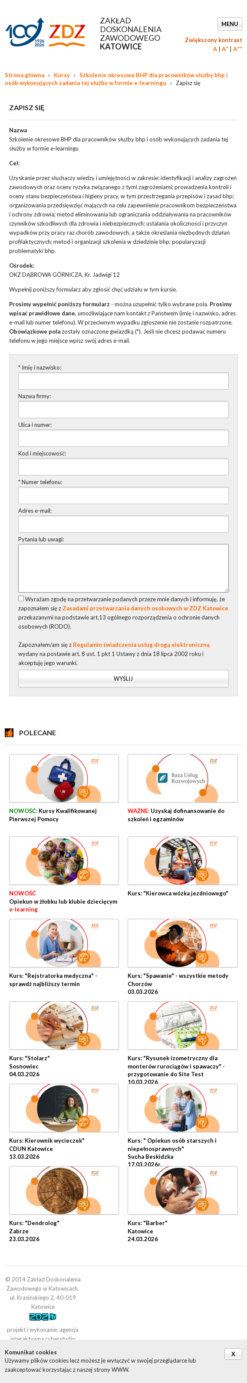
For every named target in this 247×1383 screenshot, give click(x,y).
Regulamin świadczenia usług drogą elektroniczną (141, 644)
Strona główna (24, 75)
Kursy (62, 75)
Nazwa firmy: (34, 396)
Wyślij (123, 678)
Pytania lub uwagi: (41, 539)
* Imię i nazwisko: (39, 367)
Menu (229, 23)
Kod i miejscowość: (42, 453)
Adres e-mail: (35, 510)
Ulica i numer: (35, 424)
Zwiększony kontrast (213, 39)
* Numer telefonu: (40, 481)
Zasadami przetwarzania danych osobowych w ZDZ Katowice (145, 608)
